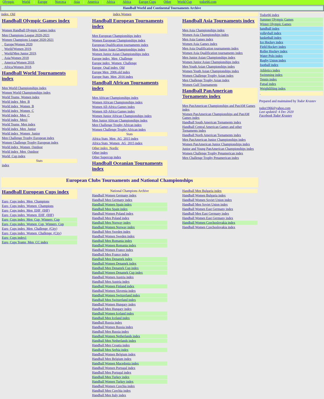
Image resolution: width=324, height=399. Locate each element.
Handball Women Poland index (112, 213)
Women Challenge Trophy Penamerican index (212, 153)
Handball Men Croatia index (111, 345)
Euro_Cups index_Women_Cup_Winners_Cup (33, 224)
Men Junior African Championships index (119, 120)
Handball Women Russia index (112, 327)
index (5, 165)
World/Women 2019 (17, 49)
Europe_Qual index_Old (108, 67)
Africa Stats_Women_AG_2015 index (117, 143)
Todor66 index (269, 15)
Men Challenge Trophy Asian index (205, 80)
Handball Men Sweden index (111, 231)
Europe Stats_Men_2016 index (112, 76)
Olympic (8, 2)
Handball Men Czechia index (111, 390)
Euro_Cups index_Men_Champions (25, 201)
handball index (270, 28)
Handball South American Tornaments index (211, 122)
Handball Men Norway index (111, 222)
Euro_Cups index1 (14, 237)
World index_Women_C (18, 110)
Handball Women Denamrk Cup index (117, 272)
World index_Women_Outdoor (22, 147)
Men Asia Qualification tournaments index (210, 48)
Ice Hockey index (271, 42)
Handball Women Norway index (113, 227)
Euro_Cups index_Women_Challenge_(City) (31, 233)
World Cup (184, 2)
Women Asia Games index (199, 44)
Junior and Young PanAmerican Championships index (218, 148)
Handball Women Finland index (113, 286)
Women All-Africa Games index (113, 107)
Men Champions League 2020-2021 (26, 35)
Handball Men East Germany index (205, 213)
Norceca (60, 2)
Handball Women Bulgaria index (204, 195)
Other (167, 2)
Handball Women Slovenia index (114, 290)
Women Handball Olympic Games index (29, 30)
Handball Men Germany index (112, 200)
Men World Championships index (24, 88)
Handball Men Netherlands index (114, 340)
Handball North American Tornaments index (211, 135)
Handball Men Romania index (112, 241)
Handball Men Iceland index (111, 318)
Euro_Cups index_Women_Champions (28, 206)
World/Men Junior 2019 (20, 53)
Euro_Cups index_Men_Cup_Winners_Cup (31, 219)
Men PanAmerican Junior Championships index (214, 139)
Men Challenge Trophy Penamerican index (210, 158)
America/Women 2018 (19, 62)
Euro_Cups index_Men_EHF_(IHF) (26, 210)
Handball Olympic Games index (36, 20)
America (93, 2)
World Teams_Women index (20, 97)
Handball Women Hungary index (114, 304)
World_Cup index (13, 156)
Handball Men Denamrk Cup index (115, 268)
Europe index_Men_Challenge (112, 58)
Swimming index (271, 75)
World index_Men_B (16, 101)
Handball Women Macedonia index (115, 363)
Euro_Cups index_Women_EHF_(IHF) (28, 215)
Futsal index (268, 84)
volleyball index (270, 33)
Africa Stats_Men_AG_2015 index (115, 138)
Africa (111, 2)
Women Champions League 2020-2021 (28, 39)
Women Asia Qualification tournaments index (212, 53)
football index (269, 65)
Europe (42, 2)
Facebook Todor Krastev (275, 115)
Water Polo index (271, 56)
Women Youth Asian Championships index (210, 71)
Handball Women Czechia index (113, 386)
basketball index (270, 37)
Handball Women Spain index (112, 204)
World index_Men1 (14, 120)
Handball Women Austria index (113, 277)
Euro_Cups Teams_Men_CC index (25, 242)
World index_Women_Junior (21, 133)
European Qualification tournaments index (120, 45)
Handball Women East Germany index (207, 209)
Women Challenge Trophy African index (119, 129)
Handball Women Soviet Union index (207, 200)
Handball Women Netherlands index (116, 336)
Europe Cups (147, 2)
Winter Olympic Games (275, 24)
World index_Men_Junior (19, 129)
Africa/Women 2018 (17, 67)
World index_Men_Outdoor (20, 151)
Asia (77, 2)
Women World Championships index (26, 92)
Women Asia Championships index (205, 35)
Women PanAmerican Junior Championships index (216, 144)
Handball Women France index (112, 250)
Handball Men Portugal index (111, 372)
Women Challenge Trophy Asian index (207, 75)
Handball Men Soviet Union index (205, 204)
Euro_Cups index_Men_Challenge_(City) (29, 228)
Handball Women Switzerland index (116, 295)
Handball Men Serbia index (110, 350)
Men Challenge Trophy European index (28, 138)
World (26, 2)
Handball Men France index (110, 254)
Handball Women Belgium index (113, 354)
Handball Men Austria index (111, 281)
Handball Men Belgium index (111, 359)
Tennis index (268, 79)
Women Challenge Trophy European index (30, 142)
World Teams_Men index (18, 124)
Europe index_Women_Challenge (114, 63)
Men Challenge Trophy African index (117, 125)
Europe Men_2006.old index (111, 72)
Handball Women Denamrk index (114, 263)
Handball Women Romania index (114, 245)
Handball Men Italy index (109, 395)
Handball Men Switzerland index (114, 300)
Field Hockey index (273, 47)
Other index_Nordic (105, 148)
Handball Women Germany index (114, 195)
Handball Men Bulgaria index (202, 191)
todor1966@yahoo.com (275, 108)
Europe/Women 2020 (18, 44)
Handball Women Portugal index (113, 368)
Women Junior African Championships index (121, 116)
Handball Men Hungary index (112, 309)
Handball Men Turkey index (110, 377)
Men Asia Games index (197, 39)
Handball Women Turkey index (112, 381)
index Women (122, 14)
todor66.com (208, 2)
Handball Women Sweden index (113, 236)
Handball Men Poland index (110, 218)
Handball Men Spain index (109, 209)
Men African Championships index (115, 97)
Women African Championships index (117, 102)
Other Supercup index (106, 157)
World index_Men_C (16, 115)
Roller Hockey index (273, 51)
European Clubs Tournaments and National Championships (129, 180)
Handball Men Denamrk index (112, 259)
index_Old (8, 14)
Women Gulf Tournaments (199, 84)
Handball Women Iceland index (113, 313)
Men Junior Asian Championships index (118, 49)
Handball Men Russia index (110, 331)
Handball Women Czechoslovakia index (208, 222)
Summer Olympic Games (277, 19)
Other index (100, 152)
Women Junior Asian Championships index (120, 54)
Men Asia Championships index (203, 30)
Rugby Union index (273, 60)
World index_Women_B (18, 106)
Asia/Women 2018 (16, 58)
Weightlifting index (273, 88)
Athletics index (270, 70)
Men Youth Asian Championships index (208, 66)
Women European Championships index (118, 40)
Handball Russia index (107, 322)
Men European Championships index (116, 36)
